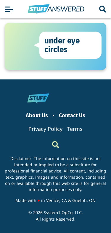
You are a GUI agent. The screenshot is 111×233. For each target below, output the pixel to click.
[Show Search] (102, 9)
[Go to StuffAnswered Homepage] (56, 9)
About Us (37, 116)
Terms (75, 128)
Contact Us (72, 116)
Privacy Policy (45, 128)
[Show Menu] (9, 9)
